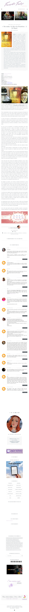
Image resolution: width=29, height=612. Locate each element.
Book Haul (10, 487)
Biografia (20, 546)
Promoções (18, 487)
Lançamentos (10, 485)
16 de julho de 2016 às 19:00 (22, 317)
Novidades (10, 489)
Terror (18, 541)
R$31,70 (8, 81)
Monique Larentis (9, 297)
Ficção (8, 544)
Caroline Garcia (9, 317)
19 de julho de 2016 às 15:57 (22, 329)
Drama (14, 541)
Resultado (19, 485)
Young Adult (9, 541)
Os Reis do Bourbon (7, 73)
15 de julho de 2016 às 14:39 (22, 277)
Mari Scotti (8, 329)
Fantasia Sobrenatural (13, 539)
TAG (10, 495)
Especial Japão (19, 493)
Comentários (14, 30)
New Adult (12, 544)
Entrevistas (18, 495)
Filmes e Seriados (18, 489)
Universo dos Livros (8, 78)
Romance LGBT (14, 546)
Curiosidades (10, 493)
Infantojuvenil (19, 544)
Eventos (10, 491)
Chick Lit (8, 546)
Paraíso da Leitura (12, 293)
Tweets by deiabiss (9, 520)
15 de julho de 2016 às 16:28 (22, 297)
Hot (7, 539)
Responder (25, 295)
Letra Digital (18, 491)
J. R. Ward (6, 75)
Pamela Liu (8, 277)
